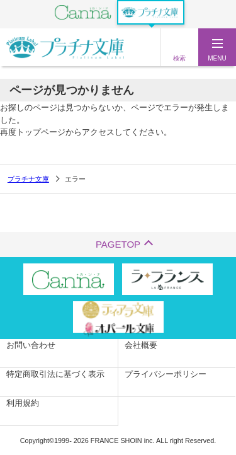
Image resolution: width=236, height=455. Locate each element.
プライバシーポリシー (165, 374)
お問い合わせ (30, 345)
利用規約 (22, 403)
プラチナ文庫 (28, 179)
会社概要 (141, 345)
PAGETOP (118, 244)
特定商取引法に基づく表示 (55, 374)
